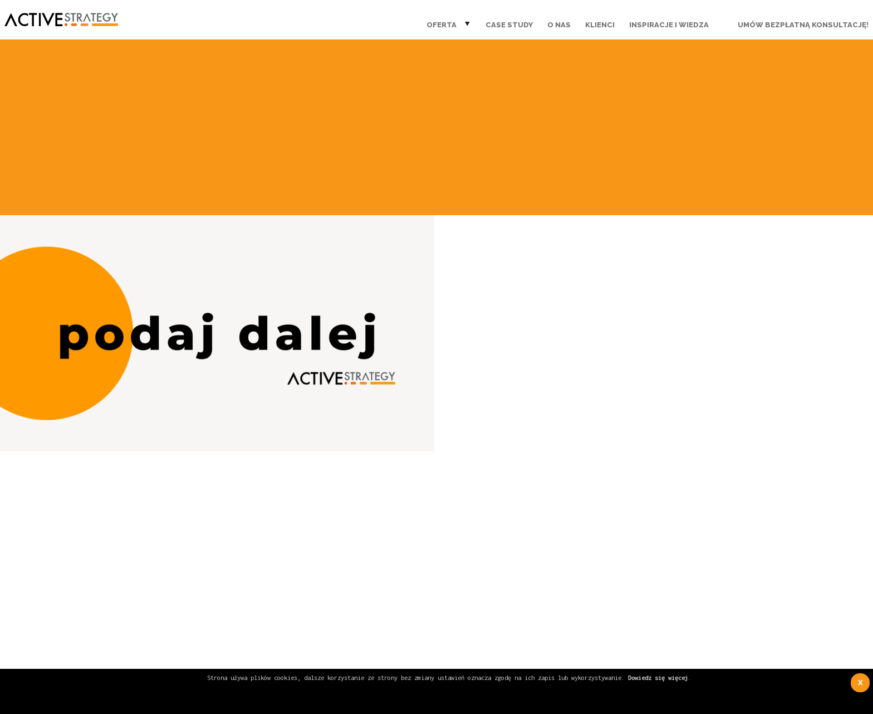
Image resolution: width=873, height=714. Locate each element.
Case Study (509, 25)
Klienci (600, 25)
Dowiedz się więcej (658, 677)
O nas (559, 25)
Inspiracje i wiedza (669, 25)
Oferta (441, 25)
